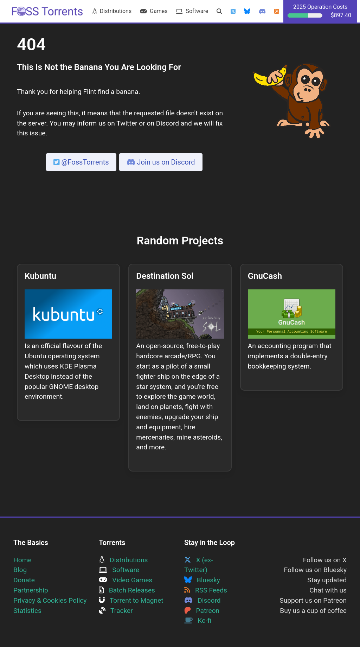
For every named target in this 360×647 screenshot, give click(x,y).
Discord (202, 600)
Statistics (27, 611)
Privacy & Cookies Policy (49, 600)
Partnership (30, 590)
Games (153, 11)
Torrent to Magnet (131, 600)
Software (192, 11)
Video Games (125, 580)
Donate (24, 580)
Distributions (111, 11)
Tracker (116, 611)
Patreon (201, 611)
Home (22, 560)
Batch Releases (127, 590)
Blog (20, 570)
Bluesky (202, 580)
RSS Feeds (205, 590)
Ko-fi (197, 620)
